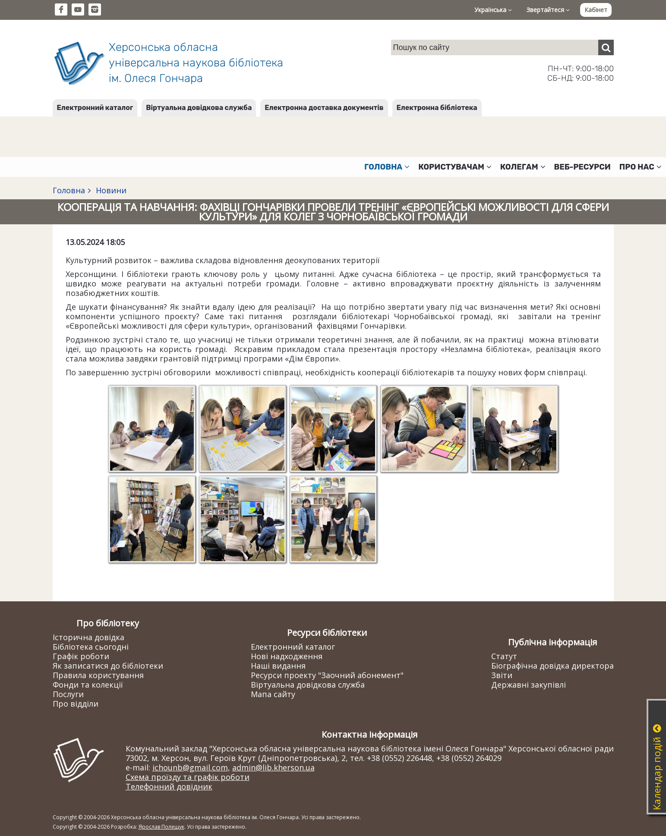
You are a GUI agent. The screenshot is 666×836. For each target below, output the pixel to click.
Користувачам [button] (455, 167)
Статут (504, 656)
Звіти (501, 675)
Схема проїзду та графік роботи (187, 777)
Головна (69, 190)
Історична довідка (88, 637)
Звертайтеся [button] (548, 10)
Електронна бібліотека (437, 108)
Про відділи (75, 703)
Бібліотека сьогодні (91, 646)
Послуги (68, 694)
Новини (110, 190)
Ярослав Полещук (161, 826)
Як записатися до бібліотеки (108, 665)
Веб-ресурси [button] (582, 167)
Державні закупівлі (528, 684)
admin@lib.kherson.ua (273, 767)
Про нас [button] (640, 167)
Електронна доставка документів (324, 108)
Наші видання (278, 665)
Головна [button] (387, 167)
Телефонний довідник (169, 786)
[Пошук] (606, 47)
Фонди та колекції (88, 684)
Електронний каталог (95, 108)
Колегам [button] (523, 167)
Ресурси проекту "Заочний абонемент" (327, 675)
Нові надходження (286, 656)
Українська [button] (493, 10)
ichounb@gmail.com (190, 767)
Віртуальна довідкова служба (199, 108)
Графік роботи (81, 656)
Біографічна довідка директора (552, 665)
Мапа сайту (273, 694)
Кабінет (595, 10)
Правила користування (98, 675)
